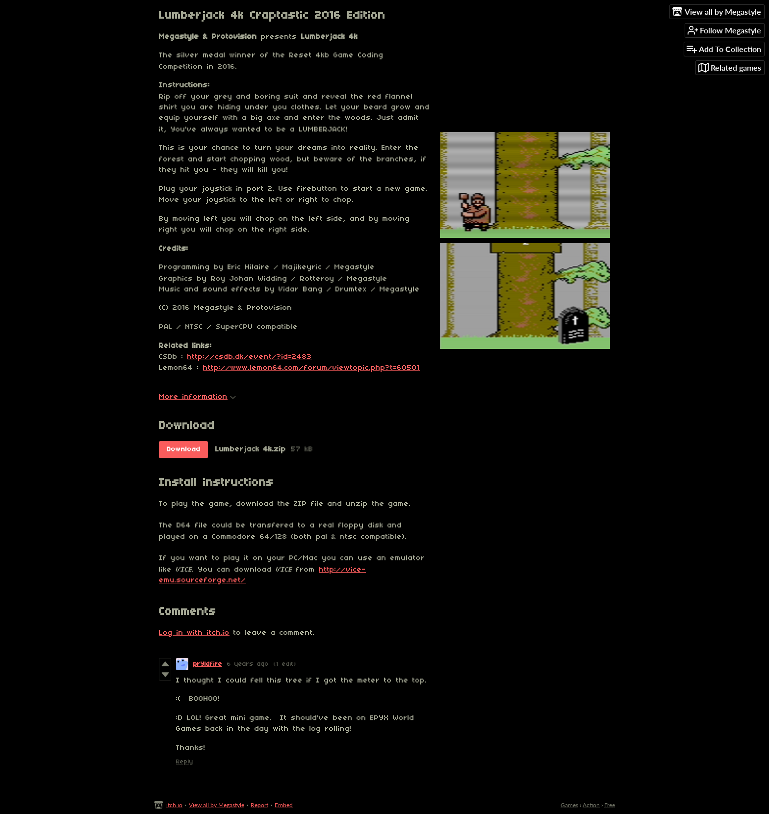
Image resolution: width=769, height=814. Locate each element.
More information (197, 397)
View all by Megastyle (216, 805)
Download (184, 449)
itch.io (174, 805)
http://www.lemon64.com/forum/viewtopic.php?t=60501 (311, 368)
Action (591, 805)
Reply (184, 762)
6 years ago (248, 664)
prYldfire (207, 664)
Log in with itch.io (194, 633)
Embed (284, 805)
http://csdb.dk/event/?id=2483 (249, 357)
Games (569, 805)
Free (609, 805)
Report (259, 805)
